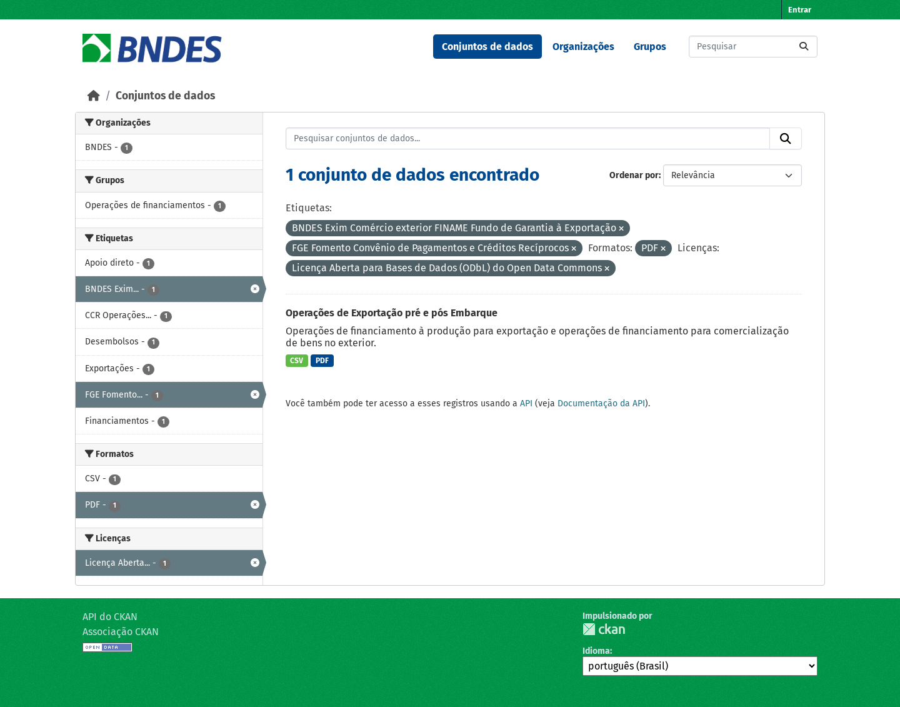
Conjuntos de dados (487, 47)
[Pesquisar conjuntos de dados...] (753, 47)
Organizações (583, 47)
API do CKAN (110, 617)
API (526, 403)
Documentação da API (601, 403)
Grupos (650, 47)
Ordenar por (634, 175)
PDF (322, 360)
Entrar (799, 9)
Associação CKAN (120, 632)
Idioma (596, 651)
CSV (296, 360)
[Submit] (803, 47)
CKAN (603, 629)
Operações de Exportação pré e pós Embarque (392, 313)
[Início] (94, 96)
